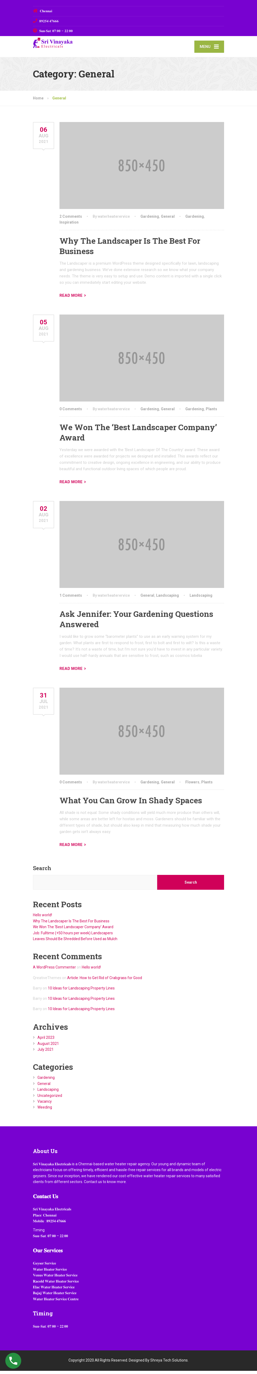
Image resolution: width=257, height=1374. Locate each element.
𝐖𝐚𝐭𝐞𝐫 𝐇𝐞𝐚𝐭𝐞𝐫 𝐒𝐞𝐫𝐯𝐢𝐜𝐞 (50, 1272)
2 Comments (70, 219)
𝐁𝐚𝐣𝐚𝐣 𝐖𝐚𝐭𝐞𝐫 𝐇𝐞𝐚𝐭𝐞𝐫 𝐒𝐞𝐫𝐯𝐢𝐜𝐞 (54, 1296)
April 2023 (45, 1041)
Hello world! (42, 918)
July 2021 (45, 1052)
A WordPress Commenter (54, 971)
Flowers (192, 785)
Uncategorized (49, 1099)
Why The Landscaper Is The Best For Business (71, 924)
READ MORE (71, 298)
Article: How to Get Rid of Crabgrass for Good (104, 981)
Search (42, 871)
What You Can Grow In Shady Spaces (130, 804)
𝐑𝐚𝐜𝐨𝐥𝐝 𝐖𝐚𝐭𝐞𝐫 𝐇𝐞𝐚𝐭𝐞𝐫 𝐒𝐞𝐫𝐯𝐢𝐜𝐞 (56, 1284)
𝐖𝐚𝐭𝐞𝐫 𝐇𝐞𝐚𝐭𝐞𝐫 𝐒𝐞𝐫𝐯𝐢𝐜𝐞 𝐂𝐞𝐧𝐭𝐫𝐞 (56, 1302)
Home (38, 101)
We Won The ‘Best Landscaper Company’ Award (73, 930)
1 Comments (70, 599)
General (168, 219)
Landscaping (167, 599)
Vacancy (44, 1104)
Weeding (44, 1111)
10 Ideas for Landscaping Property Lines (81, 991)
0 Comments (70, 412)
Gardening (149, 219)
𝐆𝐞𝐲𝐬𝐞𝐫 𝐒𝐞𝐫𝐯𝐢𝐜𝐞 (44, 1266)
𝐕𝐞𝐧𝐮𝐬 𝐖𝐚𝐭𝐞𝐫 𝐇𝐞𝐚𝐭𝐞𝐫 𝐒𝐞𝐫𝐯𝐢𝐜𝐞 (55, 1278)
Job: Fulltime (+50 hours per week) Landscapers (73, 936)
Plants (211, 412)
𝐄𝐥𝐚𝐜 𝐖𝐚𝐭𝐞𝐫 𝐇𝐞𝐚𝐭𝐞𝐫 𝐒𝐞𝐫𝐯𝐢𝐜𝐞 (54, 1290)
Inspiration (69, 225)
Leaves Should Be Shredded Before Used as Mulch (75, 942)
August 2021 (48, 1047)
